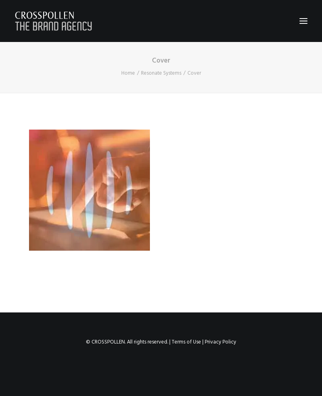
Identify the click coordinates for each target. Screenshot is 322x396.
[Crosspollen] (54, 21)
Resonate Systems (161, 73)
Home (128, 73)
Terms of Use (186, 342)
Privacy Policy (220, 342)
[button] (303, 21)
